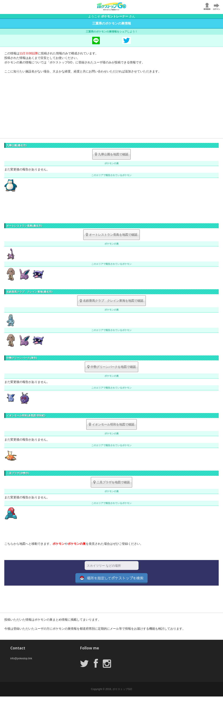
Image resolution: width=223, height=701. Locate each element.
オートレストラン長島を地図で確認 (111, 234)
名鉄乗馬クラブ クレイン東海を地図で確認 (111, 300)
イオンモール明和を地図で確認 (111, 424)
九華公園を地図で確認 (111, 154)
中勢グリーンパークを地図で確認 (111, 367)
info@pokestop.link (21, 658)
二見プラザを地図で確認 (111, 482)
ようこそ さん (111, 16)
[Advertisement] (111, 108)
